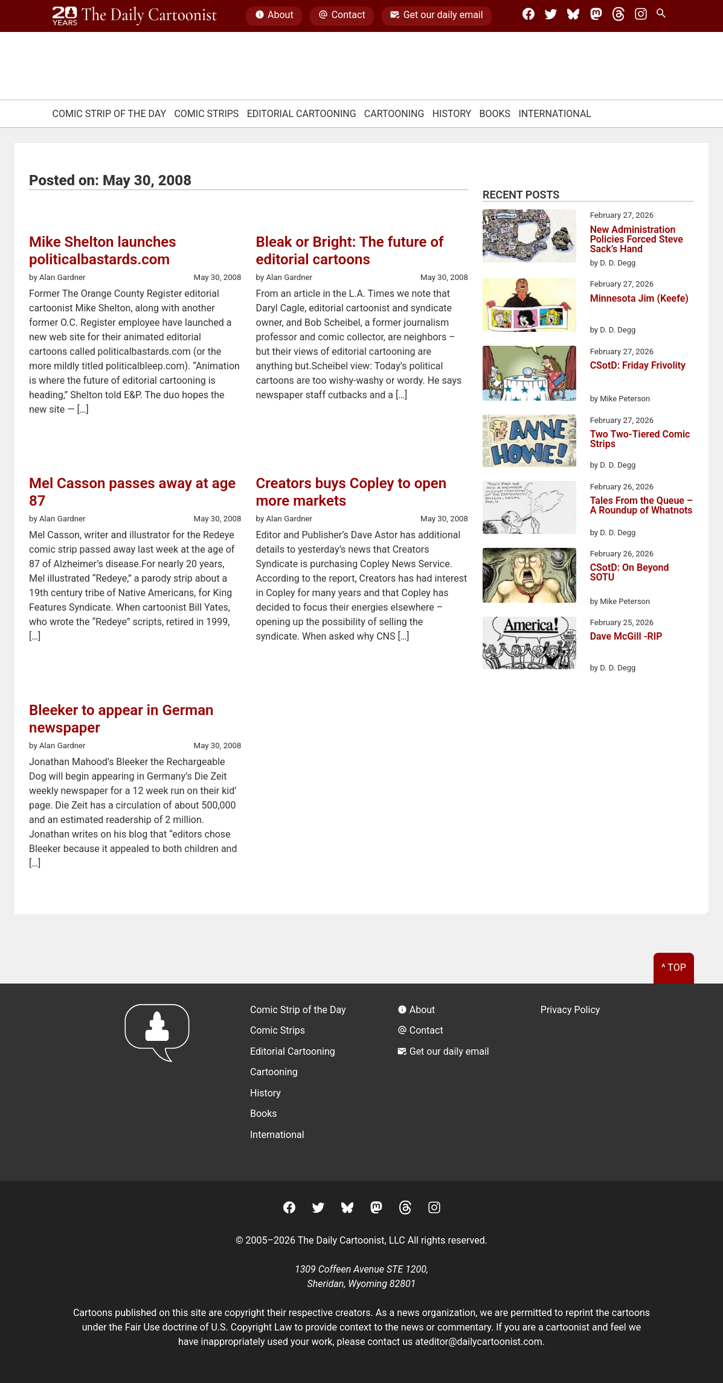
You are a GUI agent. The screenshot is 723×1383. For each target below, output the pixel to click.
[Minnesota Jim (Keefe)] (529, 306)
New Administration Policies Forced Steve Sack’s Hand (636, 239)
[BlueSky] (573, 16)
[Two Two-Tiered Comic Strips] (529, 443)
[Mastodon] (596, 16)
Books (495, 113)
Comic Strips (206, 113)
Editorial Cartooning (301, 113)
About (274, 16)
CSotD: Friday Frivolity (638, 366)
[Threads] (618, 16)
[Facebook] (528, 16)
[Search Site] (663, 16)
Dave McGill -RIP (626, 637)
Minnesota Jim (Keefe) (639, 299)
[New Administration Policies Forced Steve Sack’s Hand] (529, 237)
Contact (341, 16)
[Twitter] (551, 16)
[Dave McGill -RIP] (529, 645)
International (554, 113)
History (452, 113)
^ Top (673, 967)
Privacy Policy (570, 1010)
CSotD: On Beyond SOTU (629, 573)
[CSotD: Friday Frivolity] (529, 375)
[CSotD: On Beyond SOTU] (529, 577)
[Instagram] (641, 16)
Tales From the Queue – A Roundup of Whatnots (641, 506)
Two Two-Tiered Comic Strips (640, 440)
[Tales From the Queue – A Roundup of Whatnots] (529, 509)
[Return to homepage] (161, 1082)
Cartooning (394, 113)
